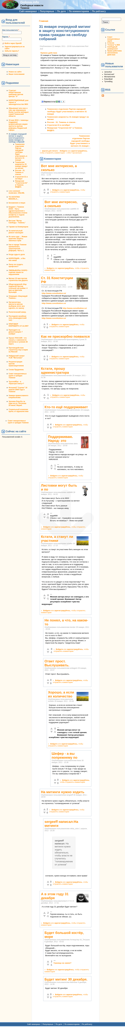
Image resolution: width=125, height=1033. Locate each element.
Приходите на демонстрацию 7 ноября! (16, 332)
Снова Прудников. (16, 370)
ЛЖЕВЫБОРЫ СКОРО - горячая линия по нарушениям (18, 272)
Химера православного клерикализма (18, 396)
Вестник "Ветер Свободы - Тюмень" (17, 222)
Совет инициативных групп (113, 39)
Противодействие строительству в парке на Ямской (18, 350)
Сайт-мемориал (28, 11)
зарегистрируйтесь (79, 151)
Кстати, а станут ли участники (57, 538)
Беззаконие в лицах (17, 203)
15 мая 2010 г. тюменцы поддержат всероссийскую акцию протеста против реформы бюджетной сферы (18, 125)
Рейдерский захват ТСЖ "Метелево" (17, 357)
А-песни (110, 43)
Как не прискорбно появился (65, 336)
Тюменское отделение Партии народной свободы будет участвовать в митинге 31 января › (80, 141)
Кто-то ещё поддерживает (66, 407)
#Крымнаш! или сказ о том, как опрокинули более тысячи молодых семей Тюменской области (19, 112)
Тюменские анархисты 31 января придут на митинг (21, 165)
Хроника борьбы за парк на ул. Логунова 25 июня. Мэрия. (17, 403)
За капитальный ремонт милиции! (16, 232)
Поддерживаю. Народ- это (60, 439)
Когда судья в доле (17, 254)
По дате (61, 11)
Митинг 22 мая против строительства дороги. (18, 279)
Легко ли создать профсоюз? (16, 265)
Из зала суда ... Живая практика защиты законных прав (18, 239)
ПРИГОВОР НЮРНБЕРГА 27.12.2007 (18, 325)
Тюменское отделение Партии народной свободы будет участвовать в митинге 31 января (21, 152)
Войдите (63, 151)
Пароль (6, 37)
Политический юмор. (17, 312)
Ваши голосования (16, 74)
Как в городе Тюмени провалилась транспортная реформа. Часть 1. (17, 248)
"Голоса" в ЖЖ (113, 45)
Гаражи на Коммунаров (18, 227)
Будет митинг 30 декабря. (65, 979)
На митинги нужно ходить (62, 792)
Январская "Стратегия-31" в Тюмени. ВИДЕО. (21, 184)
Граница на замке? (62, 963)
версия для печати (50, 151)
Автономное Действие (112, 54)
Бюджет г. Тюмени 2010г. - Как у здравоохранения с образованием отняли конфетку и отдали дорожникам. (18, 212)
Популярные (47, 11)
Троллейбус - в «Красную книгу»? (16, 383)
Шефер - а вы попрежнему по (64, 755)
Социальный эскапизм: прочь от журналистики (18, 410)
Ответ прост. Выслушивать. (56, 663)
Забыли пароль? (12, 51)
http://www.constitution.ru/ (54, 293)
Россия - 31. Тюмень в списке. (20, 172)
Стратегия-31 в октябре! (21, 178)
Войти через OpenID (13, 43)
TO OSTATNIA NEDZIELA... (14, 198)
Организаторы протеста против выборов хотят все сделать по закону (17, 305)
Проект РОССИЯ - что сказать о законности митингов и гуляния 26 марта (18, 341)
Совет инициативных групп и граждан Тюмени (18, 376)
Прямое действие (48, 53)
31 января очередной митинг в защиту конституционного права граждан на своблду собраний (18, 138)
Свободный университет (112, 48)
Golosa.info (29, 2)
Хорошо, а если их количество (61, 694)
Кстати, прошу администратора (55, 370)
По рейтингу (99, 11)
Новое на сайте (15, 72)
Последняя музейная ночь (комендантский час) (17, 318)
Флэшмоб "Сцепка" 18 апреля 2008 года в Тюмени (18, 390)
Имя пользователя (10, 30)
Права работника (114, 51)
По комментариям (79, 11)
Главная (43, 21)
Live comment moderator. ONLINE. (17, 192)
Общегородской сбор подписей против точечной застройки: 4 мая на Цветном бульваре (18, 288)
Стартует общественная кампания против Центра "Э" (16, 93)
